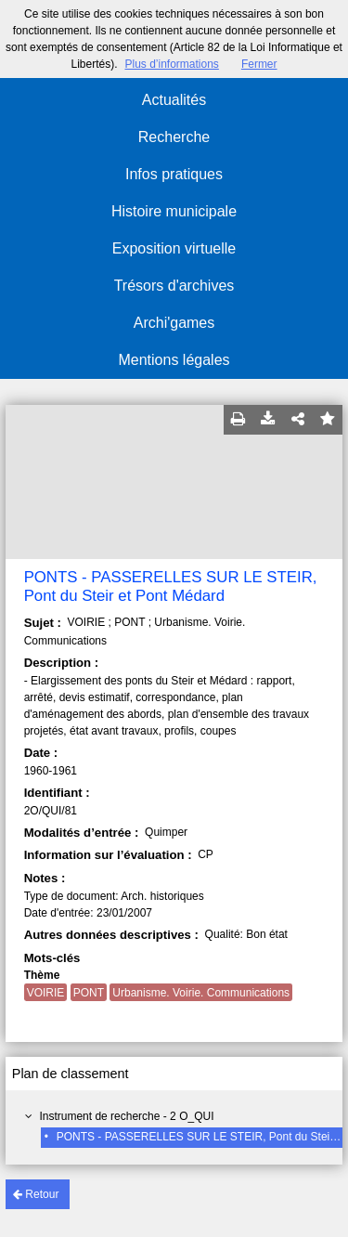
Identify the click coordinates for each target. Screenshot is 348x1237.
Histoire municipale (174, 211)
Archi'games (174, 323)
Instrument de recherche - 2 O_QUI (126, 1116)
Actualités (174, 100)
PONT (88, 992)
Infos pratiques (174, 174)
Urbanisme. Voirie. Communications (201, 992)
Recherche (174, 137)
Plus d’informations (171, 64)
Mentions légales (173, 360)
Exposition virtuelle (174, 248)
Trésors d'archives (174, 285)
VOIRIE (46, 992)
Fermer (259, 64)
